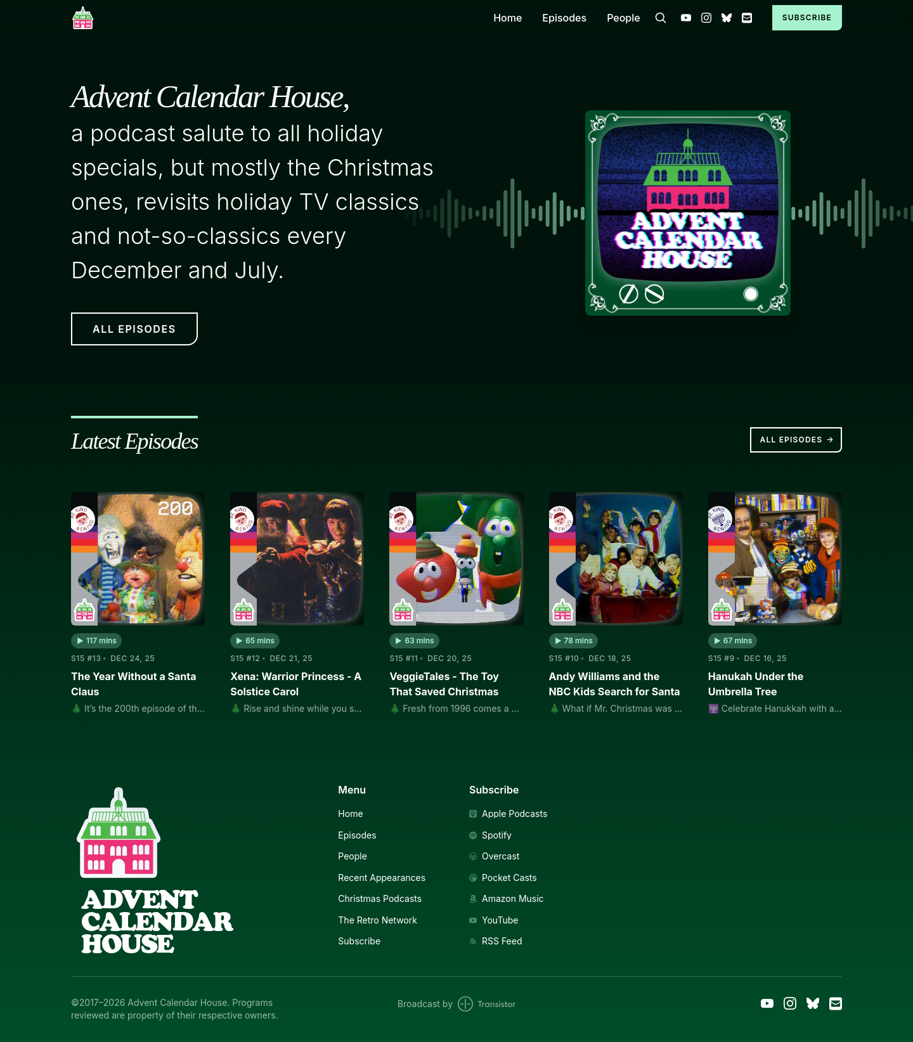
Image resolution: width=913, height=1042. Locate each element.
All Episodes (797, 440)
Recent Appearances (381, 877)
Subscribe (807, 17)
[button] (96, 640)
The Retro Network (377, 920)
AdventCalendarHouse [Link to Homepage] (156, 921)
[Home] (274, 17)
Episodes (564, 17)
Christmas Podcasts (380, 898)
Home (507, 17)
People (623, 17)
